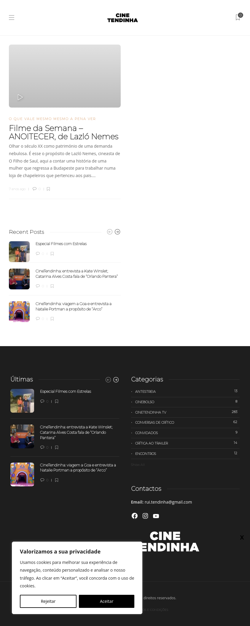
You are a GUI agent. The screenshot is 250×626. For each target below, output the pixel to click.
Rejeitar (48, 601)
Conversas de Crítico (187, 422)
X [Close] (242, 537)
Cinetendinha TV (187, 412)
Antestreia (187, 391)
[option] (65, 281)
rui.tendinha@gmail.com (168, 502)
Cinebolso (187, 401)
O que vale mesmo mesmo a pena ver (52, 119)
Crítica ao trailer (187, 443)
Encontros (187, 453)
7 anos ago (17, 189)
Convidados (187, 432)
